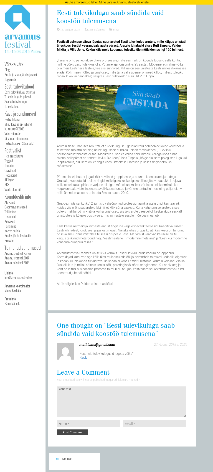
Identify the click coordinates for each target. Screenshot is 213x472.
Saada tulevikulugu (16, 101)
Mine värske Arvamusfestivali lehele (124, 2)
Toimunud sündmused (23, 247)
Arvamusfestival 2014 (17, 257)
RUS (69, 459)
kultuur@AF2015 (14, 128)
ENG (63, 459)
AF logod (9, 179)
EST (57, 459)
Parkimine (10, 225)
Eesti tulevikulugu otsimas (20, 91)
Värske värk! (14, 64)
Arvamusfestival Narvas (18, 253)
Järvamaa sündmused (17, 138)
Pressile (9, 240)
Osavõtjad (10, 170)
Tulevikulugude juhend (18, 96)
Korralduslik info (18, 196)
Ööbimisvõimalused (16, 206)
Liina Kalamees (96, 29)
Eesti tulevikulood (19, 86)
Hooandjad (11, 175)
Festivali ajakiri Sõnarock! (19, 143)
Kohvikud (10, 221)
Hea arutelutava (14, 155)
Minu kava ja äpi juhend (18, 124)
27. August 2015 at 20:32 (171, 344)
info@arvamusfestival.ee (18, 277)
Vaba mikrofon (13, 133)
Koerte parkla (12, 230)
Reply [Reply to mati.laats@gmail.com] (83, 357)
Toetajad (9, 165)
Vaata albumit (13, 189)
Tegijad (9, 160)
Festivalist (13, 150)
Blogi (7, 69)
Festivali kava (12, 119)
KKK (7, 184)
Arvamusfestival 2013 (17, 262)
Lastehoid (10, 216)
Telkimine (10, 211)
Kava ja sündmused (20, 113)
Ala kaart (10, 202)
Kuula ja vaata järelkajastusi (21, 74)
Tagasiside (10, 79)
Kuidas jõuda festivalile (18, 235)
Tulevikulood (12, 106)
